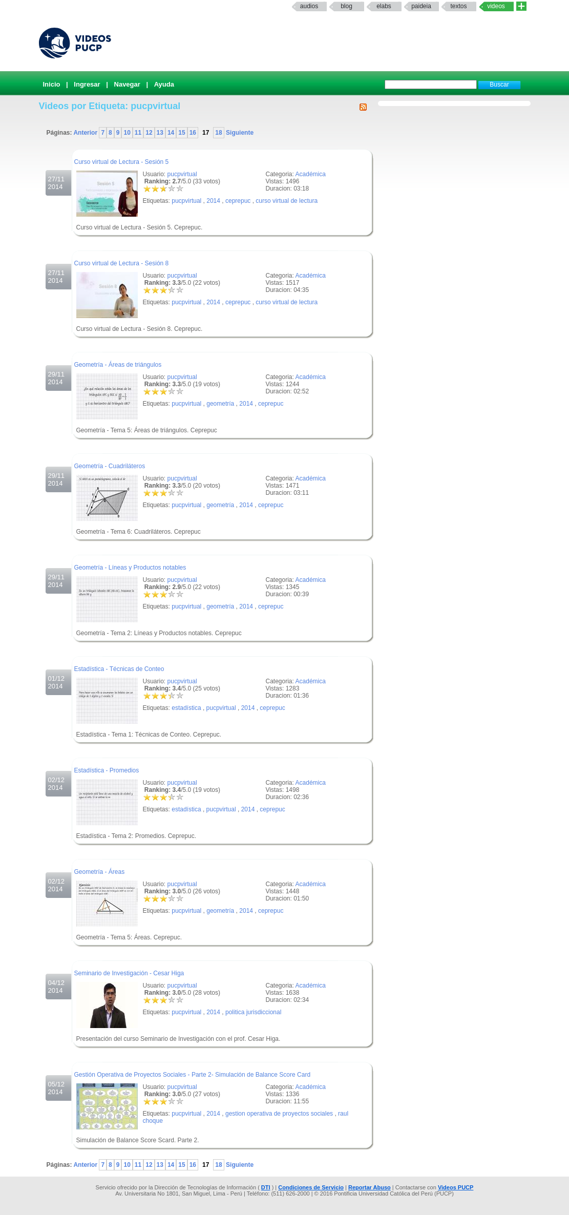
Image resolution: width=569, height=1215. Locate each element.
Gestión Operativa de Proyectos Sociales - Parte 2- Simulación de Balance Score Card (192, 1074)
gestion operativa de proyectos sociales (279, 1113)
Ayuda (164, 84)
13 (160, 132)
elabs (383, 6)
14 (170, 132)
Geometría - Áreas (99, 871)
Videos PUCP (456, 1187)
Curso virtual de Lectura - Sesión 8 (121, 263)
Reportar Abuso (369, 1187)
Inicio (51, 84)
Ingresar (87, 84)
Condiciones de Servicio (311, 1187)
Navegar (127, 84)
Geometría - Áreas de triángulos (118, 364)
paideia (421, 6)
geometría (220, 403)
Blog (346, 6)
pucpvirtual (182, 174)
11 (138, 132)
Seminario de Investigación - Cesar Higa (129, 973)
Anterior (86, 132)
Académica (311, 174)
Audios (309, 6)
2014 (213, 200)
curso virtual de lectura (287, 200)
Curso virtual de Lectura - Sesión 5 (121, 161)
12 (148, 132)
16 (192, 132)
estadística (186, 707)
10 (126, 132)
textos (458, 6)
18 (218, 132)
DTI (265, 1187)
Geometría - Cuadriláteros (109, 466)
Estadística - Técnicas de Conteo (119, 669)
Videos (496, 6)
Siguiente (239, 132)
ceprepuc (237, 200)
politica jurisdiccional (253, 1012)
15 (181, 132)
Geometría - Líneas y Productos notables (130, 567)
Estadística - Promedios (106, 770)
